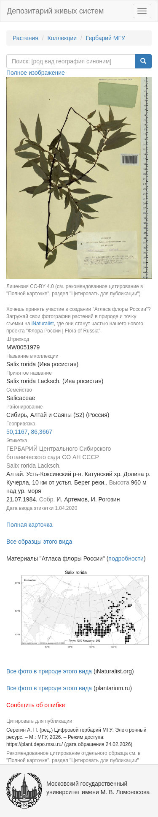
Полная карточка (29, 524)
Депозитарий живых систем (55, 11)
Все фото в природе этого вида (49, 671)
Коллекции (62, 38)
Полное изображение (35, 72)
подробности (126, 558)
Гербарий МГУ (105, 38)
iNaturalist (43, 324)
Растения (25, 38)
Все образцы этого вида (39, 541)
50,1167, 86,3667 (29, 431)
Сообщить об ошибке (35, 705)
